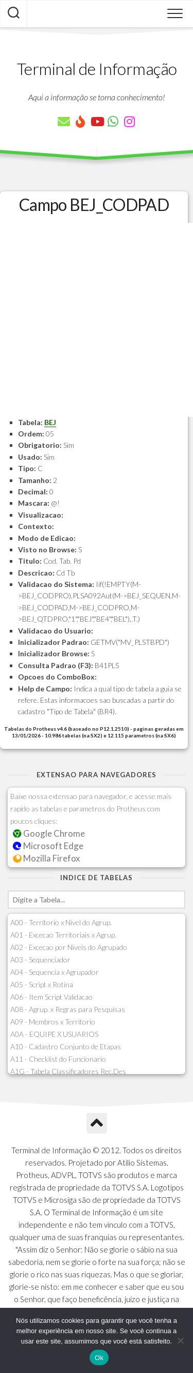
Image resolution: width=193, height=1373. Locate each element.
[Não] (180, 1340)
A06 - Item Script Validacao (51, 996)
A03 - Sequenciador (40, 959)
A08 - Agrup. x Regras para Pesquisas (67, 1009)
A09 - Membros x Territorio (52, 1021)
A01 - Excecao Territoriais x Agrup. (63, 934)
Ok (99, 1358)
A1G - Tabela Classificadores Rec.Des (68, 1071)
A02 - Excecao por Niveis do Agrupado (68, 947)
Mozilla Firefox (46, 858)
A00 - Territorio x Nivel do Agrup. (61, 922)
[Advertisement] (96, 320)
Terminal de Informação (96, 68)
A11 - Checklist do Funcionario (58, 1058)
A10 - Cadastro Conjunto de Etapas (65, 1046)
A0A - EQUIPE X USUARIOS (54, 1034)
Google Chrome (49, 833)
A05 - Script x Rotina (41, 984)
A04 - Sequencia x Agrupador (54, 972)
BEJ (50, 422)
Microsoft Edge (48, 845)
